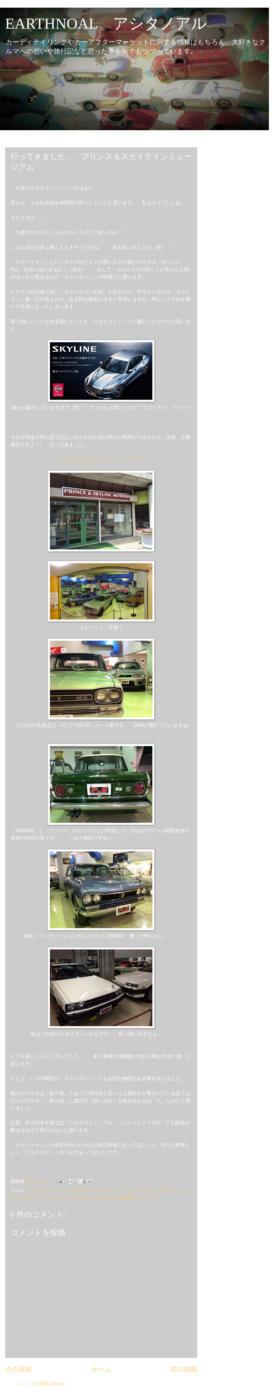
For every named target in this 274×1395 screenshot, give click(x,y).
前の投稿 (183, 1369)
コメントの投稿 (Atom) (41, 1383)
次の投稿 (18, 1369)
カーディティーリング (109, 1190)
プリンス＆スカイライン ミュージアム (101, 459)
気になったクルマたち (94, 1197)
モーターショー (52, 1197)
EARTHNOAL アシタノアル (106, 23)
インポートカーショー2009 (55, 1190)
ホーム (101, 1369)
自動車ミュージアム (140, 1197)
